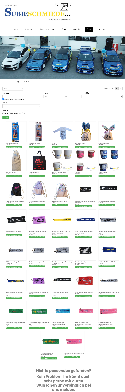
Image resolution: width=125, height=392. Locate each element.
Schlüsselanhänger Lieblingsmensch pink (106, 323)
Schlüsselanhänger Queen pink (74, 353)
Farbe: (4, 103)
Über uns (29, 29)
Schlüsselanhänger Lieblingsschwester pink (83, 323)
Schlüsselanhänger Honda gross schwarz (83, 262)
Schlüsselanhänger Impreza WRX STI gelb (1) (61, 232)
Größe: (87, 93)
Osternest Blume (104, 143)
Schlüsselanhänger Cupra (107, 201)
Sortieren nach (108, 88)
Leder (5, 113)
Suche (6, 117)
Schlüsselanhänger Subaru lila (38, 292)
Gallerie (76, 29)
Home (15, 29)
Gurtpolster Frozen (35, 143)
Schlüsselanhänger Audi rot (84, 292)
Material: (5, 110)
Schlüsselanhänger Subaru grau (39, 262)
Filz (24, 113)
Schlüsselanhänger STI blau (107, 262)
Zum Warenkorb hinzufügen (13, 147)
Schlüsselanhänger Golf (13, 231)
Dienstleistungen (47, 29)
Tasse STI (78, 172)
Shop (89, 29)
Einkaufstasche (34, 172)
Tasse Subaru (103, 172)
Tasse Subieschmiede (59, 172)
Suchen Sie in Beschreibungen (13, 99)
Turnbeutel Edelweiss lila (37, 201)
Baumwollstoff (15, 113)
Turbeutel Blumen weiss (59, 201)
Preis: (46, 93)
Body (54, 143)
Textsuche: (6, 93)
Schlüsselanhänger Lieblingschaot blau (58, 323)
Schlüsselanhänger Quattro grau (109, 292)
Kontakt (102, 29)
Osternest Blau (80, 143)
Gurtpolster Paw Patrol (13, 143)
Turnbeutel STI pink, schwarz (15, 201)
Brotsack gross (10, 172)
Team (64, 29)
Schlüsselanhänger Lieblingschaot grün (47, 353)
